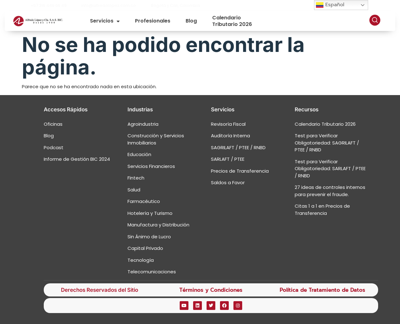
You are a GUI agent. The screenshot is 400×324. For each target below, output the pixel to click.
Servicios (105, 21)
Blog (191, 20)
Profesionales (152, 20)
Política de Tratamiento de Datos (322, 290)
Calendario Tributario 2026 (232, 21)
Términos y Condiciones (210, 290)
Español (330, 5)
